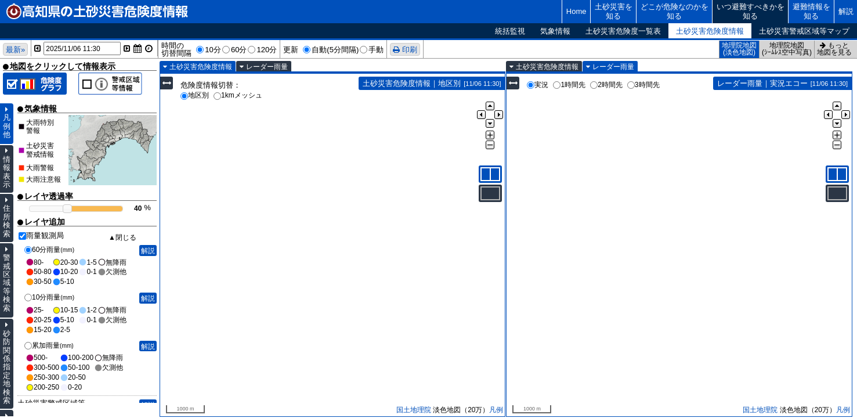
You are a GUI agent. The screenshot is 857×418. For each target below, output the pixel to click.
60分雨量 (49, 250)
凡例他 (6, 126)
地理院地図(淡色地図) (739, 49)
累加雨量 (49, 345)
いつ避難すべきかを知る (750, 11)
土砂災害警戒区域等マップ (804, 31)
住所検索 (6, 220)
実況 (537, 85)
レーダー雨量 (267, 67)
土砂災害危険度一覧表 (623, 31)
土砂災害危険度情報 (710, 31)
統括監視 (510, 31)
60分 (239, 49)
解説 (846, 11)
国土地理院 (413, 410)
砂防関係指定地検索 (6, 367)
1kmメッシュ (238, 95)
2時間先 (606, 85)
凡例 (496, 410)
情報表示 (6, 172)
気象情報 (555, 31)
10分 (213, 49)
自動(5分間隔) (335, 49)
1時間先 (569, 85)
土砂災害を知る (613, 11)
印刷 (409, 49)
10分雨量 (49, 297)
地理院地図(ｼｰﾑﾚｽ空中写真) (787, 49)
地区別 (194, 95)
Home (576, 11)
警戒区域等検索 (6, 282)
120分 (266, 49)
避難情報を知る (811, 11)
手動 (376, 49)
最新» (15, 49)
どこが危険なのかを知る (674, 11)
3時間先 (643, 85)
